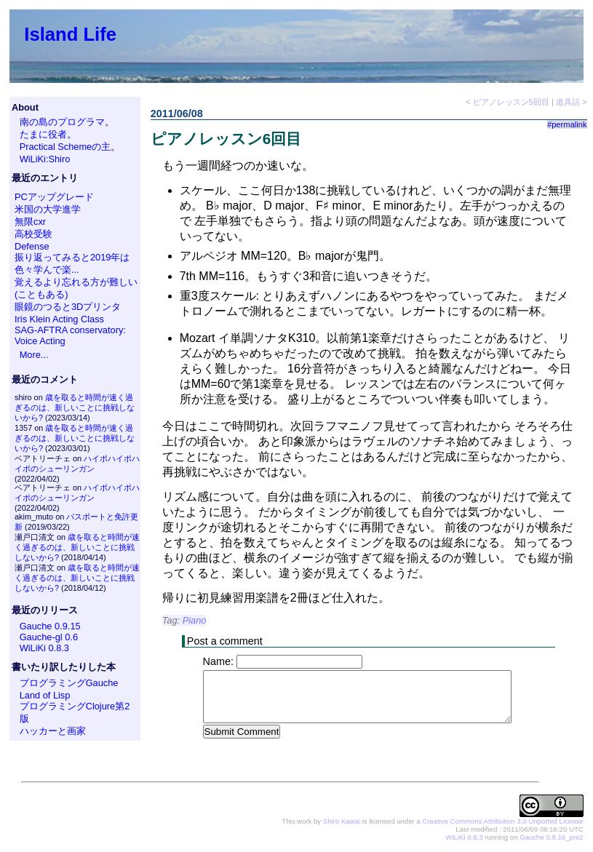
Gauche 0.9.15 (50, 626)
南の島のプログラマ (62, 121)
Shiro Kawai (341, 822)
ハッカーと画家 (53, 730)
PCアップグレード (54, 196)
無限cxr (30, 221)
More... (34, 354)
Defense (32, 246)
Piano (195, 620)
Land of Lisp (45, 695)
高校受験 (33, 233)
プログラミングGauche (69, 682)
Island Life (70, 34)
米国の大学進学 (48, 209)
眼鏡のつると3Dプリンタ (68, 306)
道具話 (568, 101)
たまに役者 (43, 134)
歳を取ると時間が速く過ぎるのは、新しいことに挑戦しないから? (75, 407)
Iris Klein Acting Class (59, 319)
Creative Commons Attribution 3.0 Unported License (502, 822)
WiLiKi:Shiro (45, 159)
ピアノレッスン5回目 (511, 101)
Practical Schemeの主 (65, 146)
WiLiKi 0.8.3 (44, 647)
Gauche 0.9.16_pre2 (551, 838)
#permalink (567, 124)
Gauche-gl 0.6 (49, 637)
